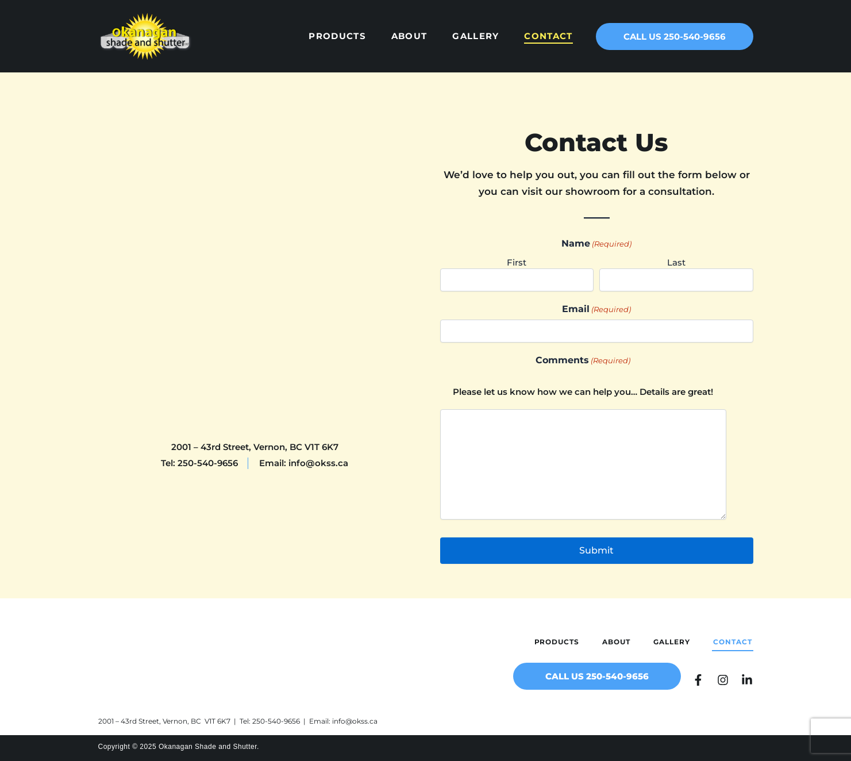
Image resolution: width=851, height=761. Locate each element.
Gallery (475, 35)
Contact (548, 35)
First (516, 262)
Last (676, 262)
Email (596, 309)
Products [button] (337, 35)
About (409, 35)
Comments (583, 360)
